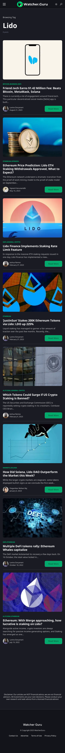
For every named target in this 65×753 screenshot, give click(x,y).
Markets (6, 468)
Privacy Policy (50, 736)
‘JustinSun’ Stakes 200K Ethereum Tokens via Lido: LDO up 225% (31, 322)
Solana (13, 468)
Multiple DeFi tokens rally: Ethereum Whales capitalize (29, 547)
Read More (53, 108)
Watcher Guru (32, 724)
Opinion (15, 161)
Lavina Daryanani (16, 107)
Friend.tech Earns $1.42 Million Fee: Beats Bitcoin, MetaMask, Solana (32, 89)
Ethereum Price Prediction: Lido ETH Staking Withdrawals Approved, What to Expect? (31, 169)
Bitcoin (6, 84)
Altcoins (7, 390)
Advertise (24, 736)
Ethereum (7, 161)
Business (13, 84)
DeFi (19, 84)
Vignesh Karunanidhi (18, 188)
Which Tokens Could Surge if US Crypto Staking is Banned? (30, 396)
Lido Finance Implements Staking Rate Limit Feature (30, 247)
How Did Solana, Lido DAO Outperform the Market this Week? (30, 473)
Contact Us (13, 736)
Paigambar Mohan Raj (18, 488)
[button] (4, 4)
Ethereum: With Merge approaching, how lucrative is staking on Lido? (32, 622)
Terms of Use (36, 736)
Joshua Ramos (15, 262)
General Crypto (13, 242)
